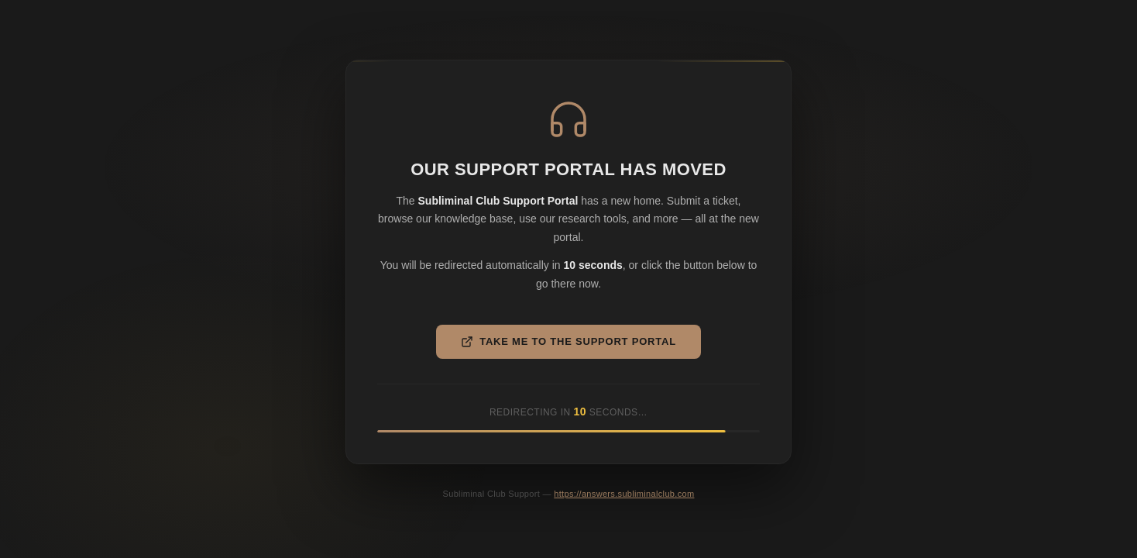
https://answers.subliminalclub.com (624, 493)
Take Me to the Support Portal (568, 342)
